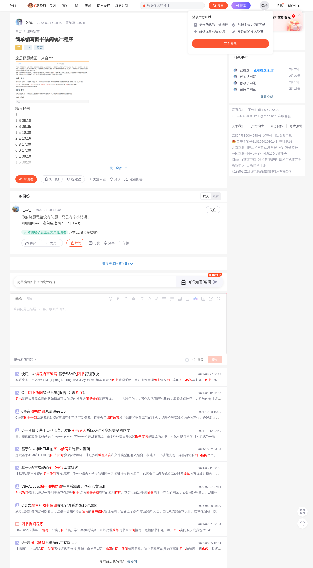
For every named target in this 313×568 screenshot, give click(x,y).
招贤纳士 (257, 126)
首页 (18, 31)
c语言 (39, 47)
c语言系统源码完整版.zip (49, 543)
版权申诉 (238, 165)
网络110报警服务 (275, 153)
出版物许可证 (256, 165)
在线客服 (284, 116)
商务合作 (276, 126)
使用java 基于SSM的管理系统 (60, 374)
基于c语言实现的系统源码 (49, 468)
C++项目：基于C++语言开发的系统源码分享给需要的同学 (75, 430)
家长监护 (291, 147)
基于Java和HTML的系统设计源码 (55, 449)
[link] (18, 31)
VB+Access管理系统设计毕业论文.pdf (63, 486)
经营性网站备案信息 (277, 135)
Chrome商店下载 (244, 159)
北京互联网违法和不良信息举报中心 (257, 147)
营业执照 (285, 141)
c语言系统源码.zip (43, 411)
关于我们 (238, 126)
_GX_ (27, 210)
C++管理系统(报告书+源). (53, 393)
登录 (264, 5)
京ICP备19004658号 (246, 135)
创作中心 (294, 5)
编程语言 (33, 31)
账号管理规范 (267, 159)
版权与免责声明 (290, 159)
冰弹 (29, 23)
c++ (28, 47)
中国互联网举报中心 (246, 153)
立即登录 (230, 43)
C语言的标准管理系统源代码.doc (59, 505)
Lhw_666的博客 (26, 530)
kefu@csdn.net (265, 116)
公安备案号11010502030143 (256, 141)
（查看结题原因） (263, 70)
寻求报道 (296, 126)
